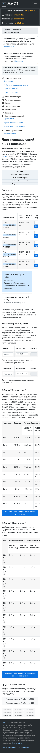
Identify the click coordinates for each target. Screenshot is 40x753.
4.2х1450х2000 (7, 709)
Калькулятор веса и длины (20, 174)
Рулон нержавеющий (13, 100)
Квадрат (8, 103)
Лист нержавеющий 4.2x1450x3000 (20, 699)
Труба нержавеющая (13, 78)
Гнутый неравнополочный (14, 126)
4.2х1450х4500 (29, 715)
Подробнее (18, 61)
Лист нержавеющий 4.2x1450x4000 (20, 703)
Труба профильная (11, 89)
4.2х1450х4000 (7, 715)
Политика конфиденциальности (16, 747)
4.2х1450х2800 (7, 712)
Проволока (9, 113)
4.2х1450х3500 (29, 712)
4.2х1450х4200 (18, 715)
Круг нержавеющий (12, 106)
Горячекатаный (10, 119)
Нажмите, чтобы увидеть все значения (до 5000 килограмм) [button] (20, 674)
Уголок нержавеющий (13, 131)
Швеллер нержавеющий (14, 116)
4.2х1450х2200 (18, 709)
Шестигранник (10, 110)
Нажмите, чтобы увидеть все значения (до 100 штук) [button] (20, 513)
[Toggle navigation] (35, 4)
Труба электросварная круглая (16, 85)
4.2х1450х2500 (29, 709)
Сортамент (20, 171)
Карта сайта (17, 743)
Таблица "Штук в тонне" (20, 181)
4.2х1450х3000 (18, 712)
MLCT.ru (6, 722)
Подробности (9, 46)
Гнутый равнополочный (13, 123)
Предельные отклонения (20, 184)
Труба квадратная (11, 92)
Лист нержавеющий (13, 97)
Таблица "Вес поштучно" (20, 178)
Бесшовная (8, 81)
